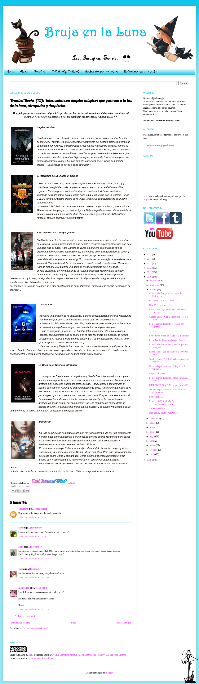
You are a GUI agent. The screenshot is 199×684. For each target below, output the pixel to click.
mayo (152, 436)
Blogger (109, 672)
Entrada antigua (123, 622)
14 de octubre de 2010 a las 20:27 (33, 536)
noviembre (155, 285)
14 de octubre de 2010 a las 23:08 (33, 609)
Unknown (23, 508)
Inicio (73, 622)
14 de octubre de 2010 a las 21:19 (33, 577)
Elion (21, 527)
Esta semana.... (156, 396)
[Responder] (41, 508)
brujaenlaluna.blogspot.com (40, 658)
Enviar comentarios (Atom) (35, 628)
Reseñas (39, 71)
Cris (20, 569)
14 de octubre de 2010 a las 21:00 (33, 558)
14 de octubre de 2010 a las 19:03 (33, 517)
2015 (149, 254)
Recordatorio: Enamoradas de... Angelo (167, 340)
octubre (153, 289)
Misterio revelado (157, 408)
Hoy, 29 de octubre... (158, 305)
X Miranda (23, 587)
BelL (31, 654)
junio (152, 432)
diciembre (154, 280)
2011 (149, 272)
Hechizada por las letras (101, 71)
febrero (153, 449)
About (24, 71)
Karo (20, 546)
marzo (153, 445)
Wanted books (24, 486)
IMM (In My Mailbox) (65, 71)
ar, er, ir (152, 331)
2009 (149, 459)
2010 (149, 276)
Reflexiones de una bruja (140, 71)
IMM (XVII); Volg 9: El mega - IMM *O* (168, 385)
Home (10, 71)
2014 (149, 258)
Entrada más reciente (20, 622)
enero (152, 454)
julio (152, 427)
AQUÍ (146, 199)
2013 (149, 263)
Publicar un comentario (25, 616)
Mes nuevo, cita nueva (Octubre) (164, 412)
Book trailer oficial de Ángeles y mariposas (169, 335)
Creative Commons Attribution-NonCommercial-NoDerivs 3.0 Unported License (88, 654)
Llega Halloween (157, 373)
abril (152, 441)
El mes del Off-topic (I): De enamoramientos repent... (162, 402)
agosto (153, 423)
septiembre (155, 418)
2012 (149, 267)
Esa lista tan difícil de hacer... (162, 300)
